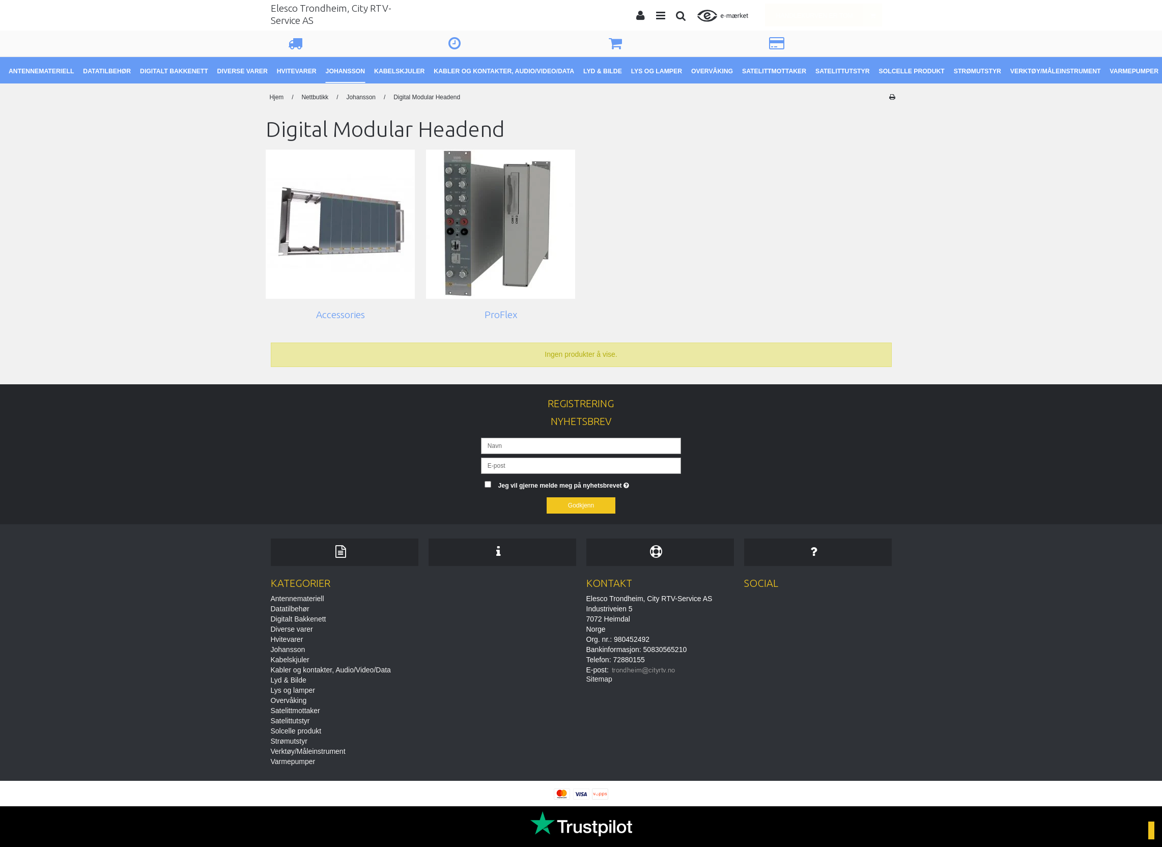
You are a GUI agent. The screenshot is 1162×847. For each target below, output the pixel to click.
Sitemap (599, 679)
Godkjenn (581, 505)
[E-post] (581, 465)
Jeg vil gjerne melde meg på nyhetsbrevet (590, 483)
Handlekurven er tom (829, 15)
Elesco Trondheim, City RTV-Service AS (331, 14)
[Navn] (581, 445)
